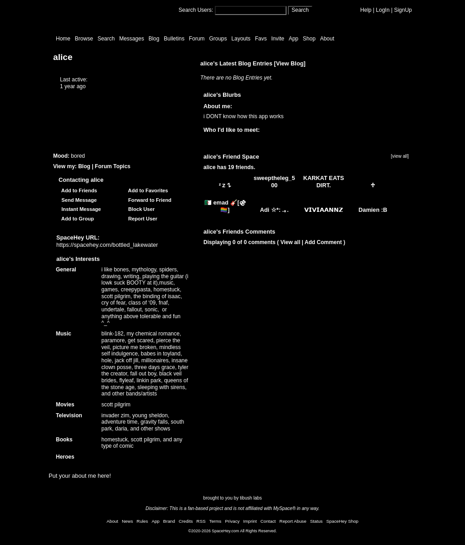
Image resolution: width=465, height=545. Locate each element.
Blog (153, 38)
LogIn (383, 10)
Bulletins (174, 38)
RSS (201, 521)
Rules (142, 521)
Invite (277, 38)
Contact (268, 521)
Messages (131, 38)
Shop (309, 38)
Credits (186, 521)
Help (365, 10)
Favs (261, 38)
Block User (140, 209)
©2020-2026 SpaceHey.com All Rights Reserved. (232, 531)
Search (300, 10)
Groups (218, 38)
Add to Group (76, 218)
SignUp (403, 10)
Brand (169, 521)
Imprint (250, 521)
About (327, 38)
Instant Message (80, 209)
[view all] (400, 156)
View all (290, 242)
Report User (141, 218)
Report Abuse (292, 521)
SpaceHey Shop (342, 521)
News (127, 521)
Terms (215, 521)
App (293, 38)
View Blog (290, 63)
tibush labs (251, 497)
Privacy (232, 521)
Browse (84, 38)
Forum (197, 38)
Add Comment (323, 242)
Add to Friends (78, 190)
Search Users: (195, 10)
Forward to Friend (148, 200)
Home (63, 38)
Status (316, 521)
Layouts (241, 38)
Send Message (78, 200)
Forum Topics (112, 166)
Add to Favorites (146, 190)
